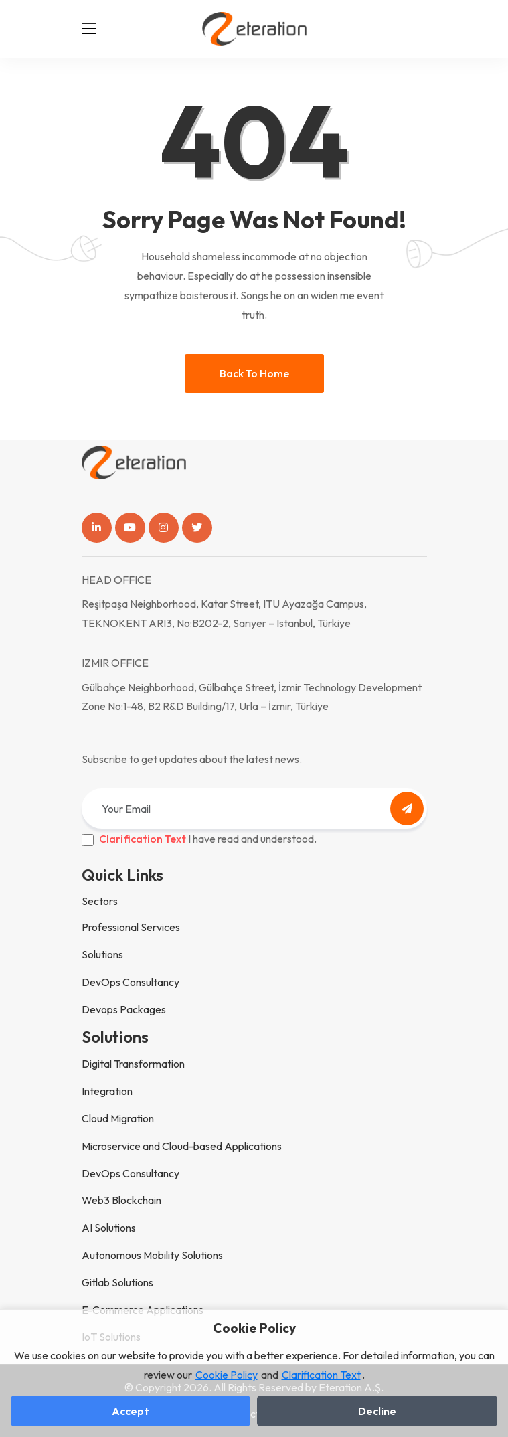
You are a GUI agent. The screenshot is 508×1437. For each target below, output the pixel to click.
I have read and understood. (208, 838)
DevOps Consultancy (130, 982)
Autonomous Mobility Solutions (152, 1255)
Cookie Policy (226, 1374)
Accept (130, 1411)
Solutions (102, 954)
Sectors (100, 901)
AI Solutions (109, 1227)
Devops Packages (124, 1009)
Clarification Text (142, 838)
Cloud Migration (118, 1118)
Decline (377, 1411)
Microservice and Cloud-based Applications (182, 1146)
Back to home (254, 373)
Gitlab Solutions (117, 1282)
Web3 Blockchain (121, 1200)
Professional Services (131, 927)
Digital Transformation (133, 1063)
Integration (107, 1091)
